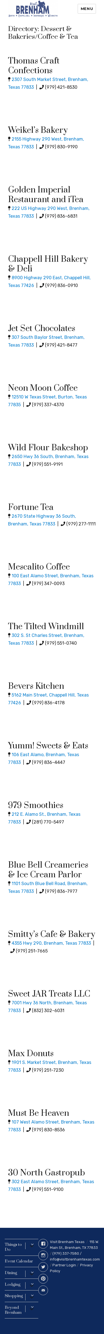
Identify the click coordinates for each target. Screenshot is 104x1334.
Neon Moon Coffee (43, 388)
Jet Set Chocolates (41, 328)
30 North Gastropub (46, 1173)
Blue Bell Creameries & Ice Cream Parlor (48, 870)
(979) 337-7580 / (67, 1253)
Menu (87, 8)
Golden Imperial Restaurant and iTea (45, 195)
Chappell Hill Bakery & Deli (48, 264)
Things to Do (13, 1247)
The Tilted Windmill (46, 626)
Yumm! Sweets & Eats (48, 746)
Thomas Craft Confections (34, 66)
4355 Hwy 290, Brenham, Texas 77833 (51, 943)
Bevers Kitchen (36, 686)
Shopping (14, 1296)
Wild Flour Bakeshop (48, 448)
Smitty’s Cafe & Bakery (51, 934)
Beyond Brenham (13, 1310)
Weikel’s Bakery (38, 130)
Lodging (12, 1284)
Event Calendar (19, 1261)
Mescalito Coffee (39, 567)
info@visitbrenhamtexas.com (75, 1259)
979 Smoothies (35, 805)
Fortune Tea (31, 507)
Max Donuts (31, 1053)
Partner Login (64, 1265)
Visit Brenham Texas (67, 1242)
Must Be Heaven (38, 1113)
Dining (11, 1272)
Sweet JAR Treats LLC (49, 994)
